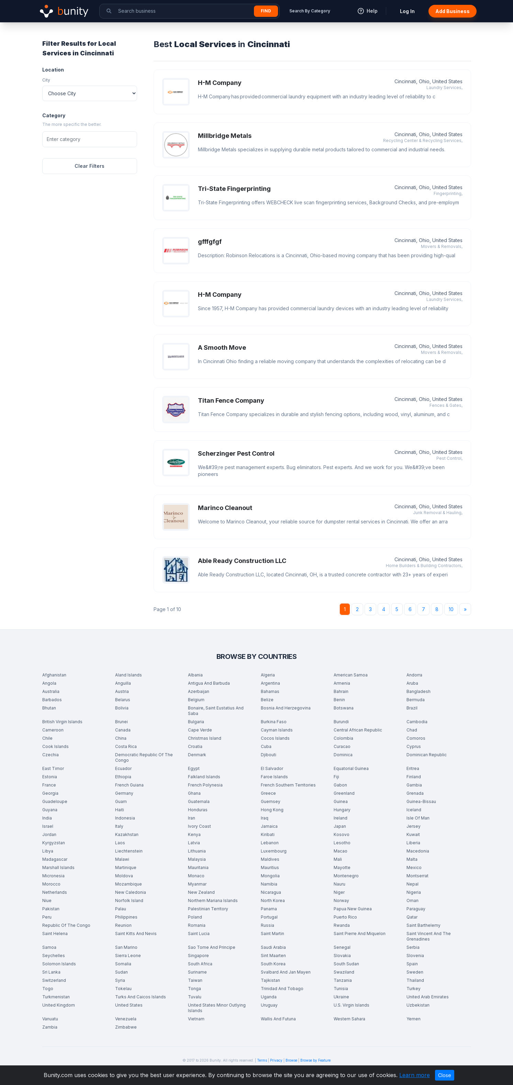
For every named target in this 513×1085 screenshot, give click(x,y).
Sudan (121, 972)
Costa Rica (126, 746)
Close (444, 1075)
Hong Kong (272, 809)
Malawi (122, 859)
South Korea (273, 963)
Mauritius (270, 867)
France (49, 785)
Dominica (343, 754)
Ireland (340, 818)
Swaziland (344, 972)
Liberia (413, 842)
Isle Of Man (418, 818)
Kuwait (413, 834)
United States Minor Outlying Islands (217, 1007)
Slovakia (342, 955)
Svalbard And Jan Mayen (286, 972)
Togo (47, 988)
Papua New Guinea (353, 908)
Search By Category (309, 10)
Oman (412, 900)
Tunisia (341, 988)
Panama (269, 908)
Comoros (415, 738)
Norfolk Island (129, 900)
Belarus (122, 699)
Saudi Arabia (273, 947)
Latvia (194, 842)
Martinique (125, 867)
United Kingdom (58, 1005)
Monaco (196, 875)
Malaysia (197, 859)
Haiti (119, 809)
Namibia (269, 884)
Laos (120, 842)
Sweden (414, 972)
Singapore (198, 955)
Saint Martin (272, 933)
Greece (268, 793)
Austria (122, 691)
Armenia (342, 683)
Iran (191, 818)
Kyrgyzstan (53, 842)
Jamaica (269, 826)
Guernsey (270, 801)
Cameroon (53, 730)
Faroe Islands (274, 776)
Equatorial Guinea (351, 768)
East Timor (53, 768)
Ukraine (341, 996)
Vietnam (196, 1018)
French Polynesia (205, 785)
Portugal (269, 917)
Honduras (198, 809)
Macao (340, 851)
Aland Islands (128, 674)
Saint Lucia (199, 933)
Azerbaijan (198, 691)
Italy (119, 826)
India (47, 818)
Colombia (343, 738)
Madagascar (54, 859)
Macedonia (417, 851)
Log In (407, 11)
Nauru (339, 884)
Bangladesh (418, 691)
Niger (339, 892)
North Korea (273, 900)
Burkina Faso (274, 721)
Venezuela (125, 1018)
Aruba (412, 683)
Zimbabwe (126, 1027)
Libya (47, 851)
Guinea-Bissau (421, 801)
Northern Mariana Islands (213, 900)
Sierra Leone (128, 955)
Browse (291, 1060)
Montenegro (346, 875)
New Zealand (201, 892)
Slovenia (415, 955)
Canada (123, 730)
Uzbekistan (418, 1005)
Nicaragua (271, 892)
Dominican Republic (426, 754)
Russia (267, 925)
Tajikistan (270, 980)
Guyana (49, 809)
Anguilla (123, 683)
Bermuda (415, 699)
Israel (47, 826)
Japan (340, 826)
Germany (124, 793)
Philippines (126, 917)
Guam (121, 801)
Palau (120, 908)
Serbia (413, 947)
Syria (120, 980)
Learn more (414, 1075)
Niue (47, 900)
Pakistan (50, 908)
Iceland (413, 809)
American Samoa (351, 674)
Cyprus (413, 746)
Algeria (268, 674)
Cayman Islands (277, 730)
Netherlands (54, 892)
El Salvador (272, 768)
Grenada (415, 793)
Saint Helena (55, 933)
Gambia (414, 785)
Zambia (49, 1027)
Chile (47, 738)
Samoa (49, 947)
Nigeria (413, 892)
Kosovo (341, 834)
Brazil (411, 707)
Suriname (197, 972)
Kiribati (268, 834)
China (120, 738)
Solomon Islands (59, 963)
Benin (339, 699)
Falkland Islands (204, 776)
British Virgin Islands (62, 721)
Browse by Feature (315, 1060)
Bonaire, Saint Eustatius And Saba (216, 710)
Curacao (342, 746)
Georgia (50, 793)
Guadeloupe (54, 801)
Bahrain (341, 691)
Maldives (270, 859)
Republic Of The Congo (66, 925)
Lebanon (270, 842)
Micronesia (53, 875)
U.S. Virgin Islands (351, 1005)
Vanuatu (50, 1018)
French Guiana (129, 785)
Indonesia (125, 818)
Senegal (342, 947)
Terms (262, 1060)
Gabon (340, 785)
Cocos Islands (275, 738)
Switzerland (54, 980)
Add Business (452, 11)
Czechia (50, 754)
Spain (412, 963)
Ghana (194, 793)
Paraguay (415, 908)
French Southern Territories (288, 785)
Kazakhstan (126, 834)
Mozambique (128, 884)
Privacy (276, 1060)
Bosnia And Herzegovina (286, 707)
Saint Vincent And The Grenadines (428, 936)
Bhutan (49, 707)
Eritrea (412, 768)
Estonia (49, 776)
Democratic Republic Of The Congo (144, 757)
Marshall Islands (58, 867)
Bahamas (270, 691)
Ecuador (123, 768)
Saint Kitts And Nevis (136, 933)
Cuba (266, 746)
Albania (195, 674)
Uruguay (269, 1005)
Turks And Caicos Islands (140, 996)
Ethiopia (123, 776)
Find (266, 10)
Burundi (341, 721)
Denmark (197, 754)
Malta (411, 859)
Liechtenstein (129, 851)
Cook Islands (55, 746)
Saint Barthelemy (423, 925)
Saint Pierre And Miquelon (360, 933)
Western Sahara (349, 1018)
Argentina (270, 683)
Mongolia (270, 875)
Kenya (194, 834)
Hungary (342, 809)
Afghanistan (54, 674)
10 (451, 609)
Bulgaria (196, 721)
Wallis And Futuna (278, 1018)
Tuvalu (194, 996)
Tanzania (343, 980)
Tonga (194, 988)
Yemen (413, 1018)
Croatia (195, 746)
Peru (47, 917)
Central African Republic (358, 730)
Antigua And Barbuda (209, 683)
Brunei (121, 721)
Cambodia (416, 721)
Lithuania (197, 851)
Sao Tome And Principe (211, 947)
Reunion (123, 925)
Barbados (52, 699)
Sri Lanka (51, 972)
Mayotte (342, 867)
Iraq (264, 818)
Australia (50, 691)
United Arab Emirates (427, 996)
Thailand (415, 980)
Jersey (413, 826)
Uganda (269, 996)
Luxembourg (274, 851)
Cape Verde (200, 730)
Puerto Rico (345, 917)
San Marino (126, 947)
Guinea (341, 801)
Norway (341, 900)
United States (129, 1005)
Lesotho (342, 842)
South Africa (200, 963)
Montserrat (417, 875)
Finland (413, 776)
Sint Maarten (273, 955)
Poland (195, 917)
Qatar (411, 917)
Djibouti (268, 754)
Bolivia (122, 707)
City (46, 80)
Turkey (413, 988)
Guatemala (199, 801)
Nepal (412, 884)
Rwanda (342, 925)
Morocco (51, 884)
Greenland (344, 793)
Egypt (194, 768)
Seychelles (53, 955)
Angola (49, 683)
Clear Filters (89, 166)
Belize (267, 699)
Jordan (49, 834)
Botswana (344, 707)
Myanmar (197, 884)
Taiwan (195, 980)
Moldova (124, 875)
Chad (411, 730)
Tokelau (123, 988)
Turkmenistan (56, 996)
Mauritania (198, 867)
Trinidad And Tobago (282, 988)
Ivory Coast (199, 826)
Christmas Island (204, 738)
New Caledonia (130, 892)
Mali (338, 859)
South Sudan (346, 963)
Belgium (196, 699)
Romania (196, 925)
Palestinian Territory (208, 908)
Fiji (336, 776)
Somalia (123, 963)
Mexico (414, 867)
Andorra (414, 674)
